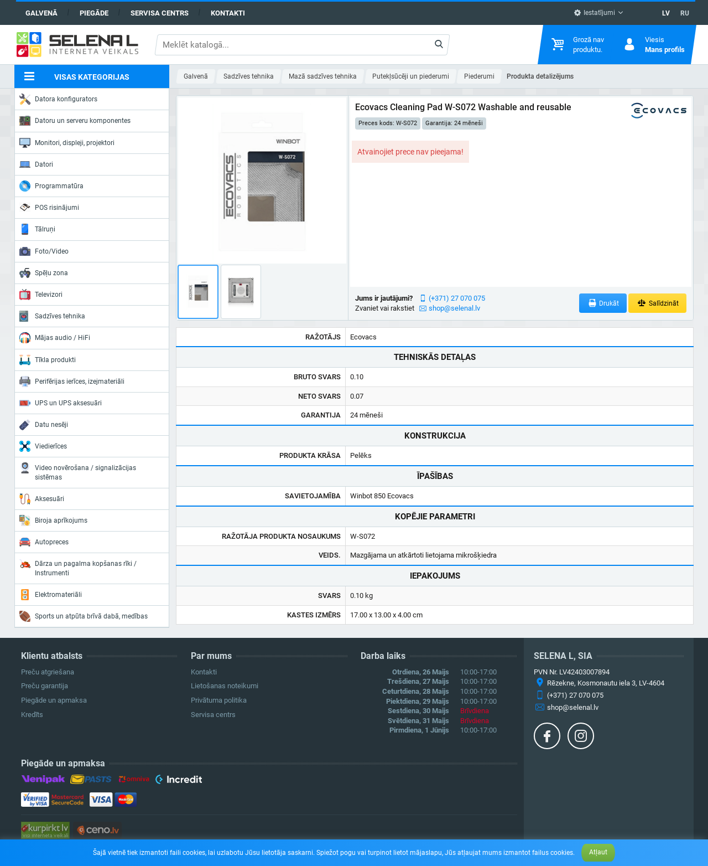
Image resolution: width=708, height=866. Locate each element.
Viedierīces (43, 446)
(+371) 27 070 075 (457, 298)
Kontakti (228, 13)
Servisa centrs (160, 13)
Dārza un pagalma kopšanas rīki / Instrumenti (78, 567)
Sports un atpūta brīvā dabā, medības (83, 616)
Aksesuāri (41, 498)
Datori (36, 164)
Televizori (41, 294)
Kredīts (32, 714)
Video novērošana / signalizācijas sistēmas (77, 471)
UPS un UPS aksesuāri (60, 403)
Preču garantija (44, 686)
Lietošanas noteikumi (224, 686)
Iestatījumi (594, 12)
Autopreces (44, 542)
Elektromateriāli (50, 594)
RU (684, 13)
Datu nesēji (43, 424)
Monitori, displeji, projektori (66, 142)
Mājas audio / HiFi (54, 337)
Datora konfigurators (58, 99)
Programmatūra (51, 186)
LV (666, 13)
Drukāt (603, 303)
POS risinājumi (49, 207)
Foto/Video (44, 251)
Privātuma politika (219, 700)
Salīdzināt (657, 303)
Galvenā (41, 13)
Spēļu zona (43, 273)
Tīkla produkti (47, 359)
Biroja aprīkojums (53, 520)
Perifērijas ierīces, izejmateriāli (71, 381)
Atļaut (598, 852)
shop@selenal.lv (454, 308)
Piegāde (94, 13)
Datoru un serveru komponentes (75, 120)
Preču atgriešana (47, 672)
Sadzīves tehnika (52, 316)
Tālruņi (37, 229)
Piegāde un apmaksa (54, 700)
